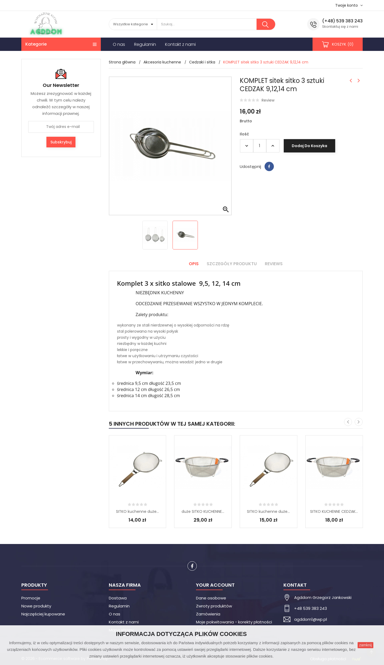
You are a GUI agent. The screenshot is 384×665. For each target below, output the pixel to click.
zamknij (365, 645)
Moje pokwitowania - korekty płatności (234, 622)
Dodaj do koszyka (309, 145)
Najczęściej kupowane (43, 614)
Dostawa (118, 598)
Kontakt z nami (124, 622)
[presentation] (348, 422)
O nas (114, 614)
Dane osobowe (211, 598)
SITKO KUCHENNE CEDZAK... (334, 511)
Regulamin (119, 606)
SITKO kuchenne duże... (137, 511)
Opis (194, 264)
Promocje (30, 598)
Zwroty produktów (214, 606)
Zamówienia (208, 614)
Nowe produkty (36, 606)
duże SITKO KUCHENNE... (203, 511)
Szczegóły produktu (232, 264)
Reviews (274, 264)
